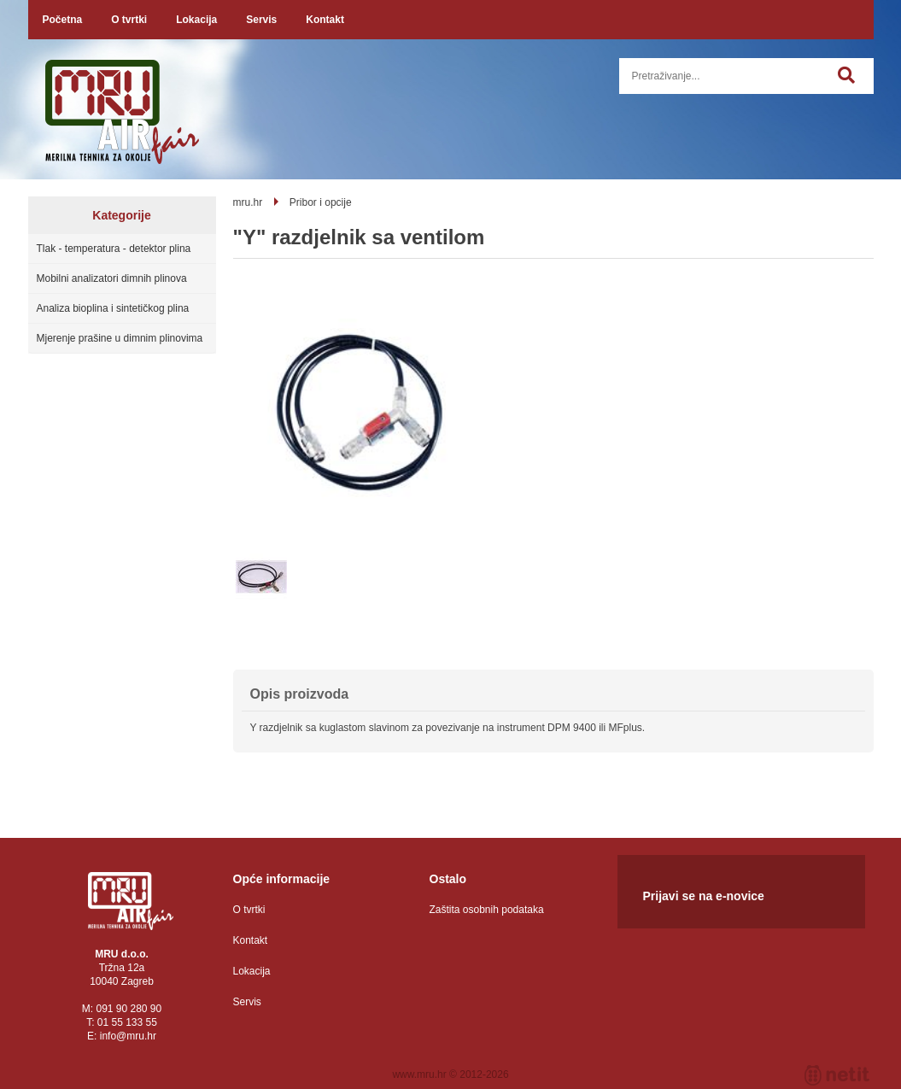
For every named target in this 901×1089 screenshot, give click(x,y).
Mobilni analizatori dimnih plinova (112, 278)
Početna (63, 20)
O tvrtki (129, 20)
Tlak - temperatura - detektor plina (114, 249)
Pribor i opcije (321, 202)
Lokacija (196, 20)
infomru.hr (128, 1036)
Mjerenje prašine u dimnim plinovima (120, 338)
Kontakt (325, 20)
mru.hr (248, 202)
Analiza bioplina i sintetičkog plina (113, 308)
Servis (261, 20)
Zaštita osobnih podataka (487, 910)
